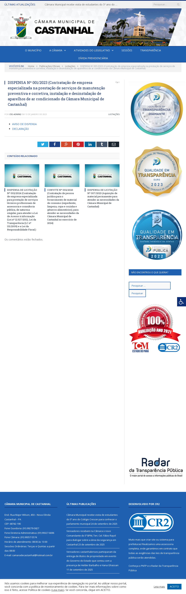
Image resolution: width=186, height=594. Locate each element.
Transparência (150, 50)
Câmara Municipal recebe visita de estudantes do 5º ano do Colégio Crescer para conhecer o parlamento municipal (82, 4)
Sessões (127, 50)
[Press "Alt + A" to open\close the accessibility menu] (181, 301)
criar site (150, 539)
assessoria (167, 544)
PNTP (144, 565)
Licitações (114, 114)
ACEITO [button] (174, 586)
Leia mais (57, 590)
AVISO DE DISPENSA (24, 124)
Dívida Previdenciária (93, 58)
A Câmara (55, 50)
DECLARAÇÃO (20, 129)
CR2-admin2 (15, 114)
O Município (33, 50)
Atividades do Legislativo (92, 50)
